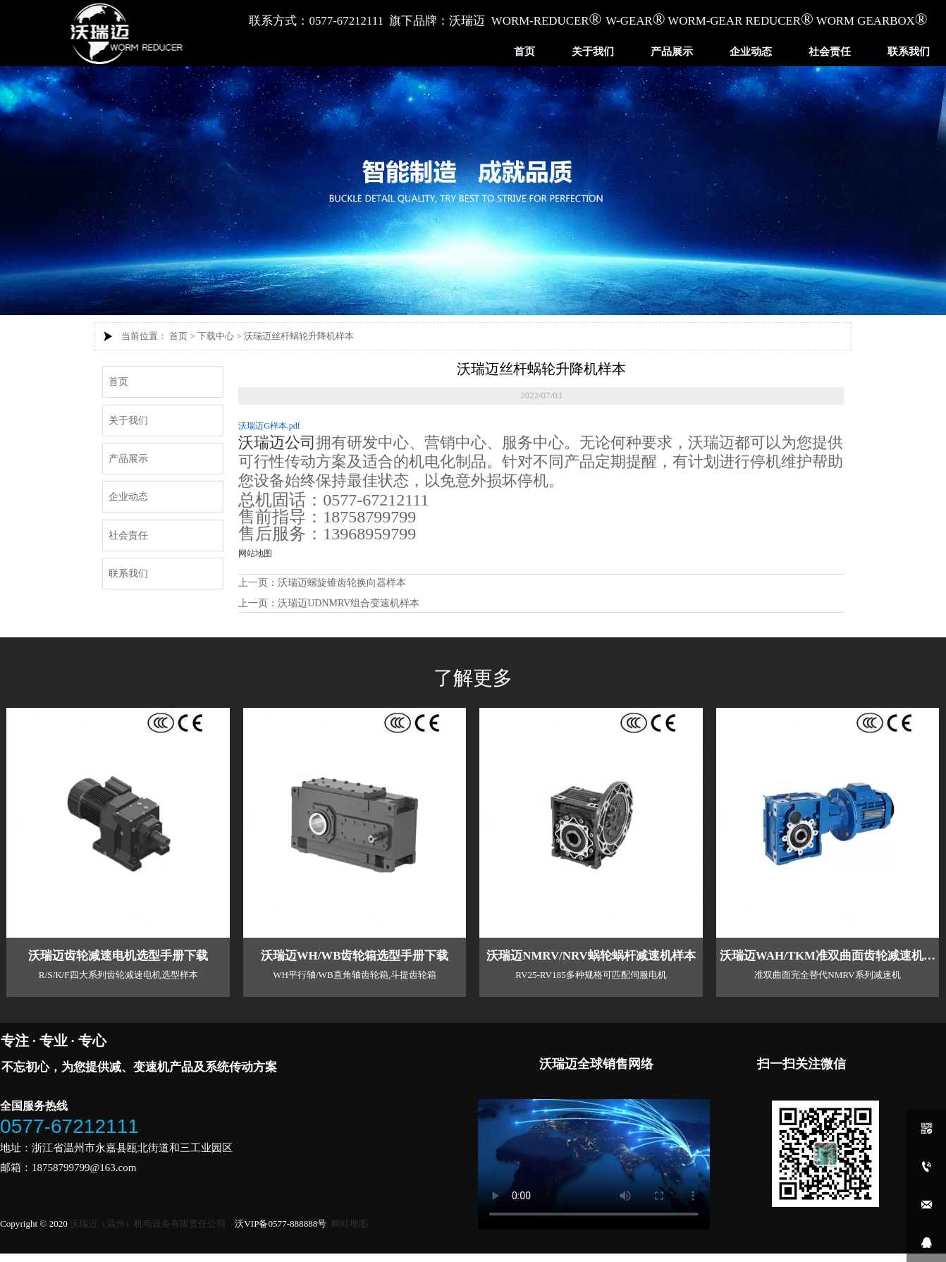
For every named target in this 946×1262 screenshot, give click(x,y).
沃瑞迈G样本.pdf (269, 426)
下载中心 (215, 336)
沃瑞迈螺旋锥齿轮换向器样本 (342, 582)
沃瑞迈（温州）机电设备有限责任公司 (148, 1223)
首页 (178, 336)
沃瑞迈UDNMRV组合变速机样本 (348, 603)
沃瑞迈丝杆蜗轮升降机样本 (299, 336)
